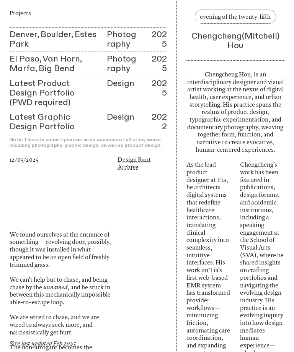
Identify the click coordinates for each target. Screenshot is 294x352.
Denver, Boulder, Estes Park (53, 39)
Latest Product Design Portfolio (42, 88)
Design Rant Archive (134, 163)
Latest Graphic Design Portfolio (42, 121)
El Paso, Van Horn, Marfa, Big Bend (46, 63)
